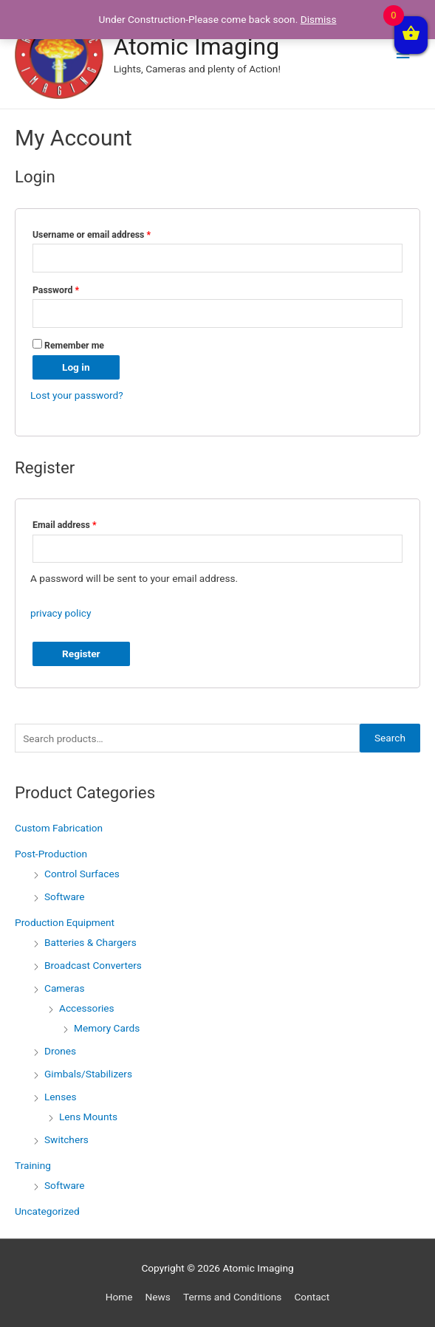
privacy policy (60, 613)
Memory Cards (107, 1028)
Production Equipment (64, 922)
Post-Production (51, 854)
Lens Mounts (88, 1116)
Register (81, 653)
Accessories (86, 1008)
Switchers (66, 1139)
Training (33, 1165)
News (158, 1297)
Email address (64, 525)
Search (389, 738)
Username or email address (91, 235)
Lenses (60, 1097)
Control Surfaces (82, 873)
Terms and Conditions (232, 1297)
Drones (60, 1051)
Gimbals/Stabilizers (88, 1074)
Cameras (64, 988)
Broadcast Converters (93, 965)
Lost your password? (76, 395)
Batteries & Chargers (90, 942)
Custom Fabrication (59, 828)
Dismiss (319, 19)
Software (64, 896)
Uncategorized (47, 1211)
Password (55, 290)
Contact (311, 1297)
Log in (76, 367)
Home (119, 1297)
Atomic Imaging (196, 46)
